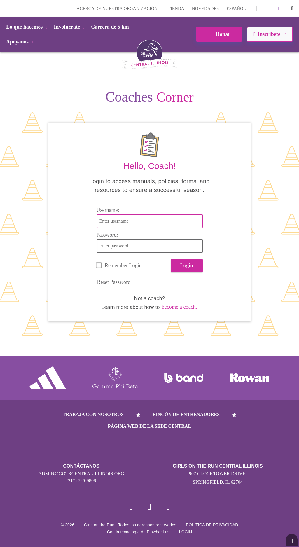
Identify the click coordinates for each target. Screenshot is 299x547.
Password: (107, 235)
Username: (108, 210)
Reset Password (114, 282)
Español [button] (237, 8)
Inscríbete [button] (269, 34)
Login (5, 8)
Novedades (205, 8)
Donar (219, 34)
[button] (292, 8)
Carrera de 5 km (110, 27)
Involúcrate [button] (70, 27)
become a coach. (179, 307)
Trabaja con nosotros (93, 414)
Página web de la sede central (149, 426)
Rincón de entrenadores (186, 414)
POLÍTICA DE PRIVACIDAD (212, 524)
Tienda (176, 8)
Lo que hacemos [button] (27, 27)
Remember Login (123, 265)
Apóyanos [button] (20, 42)
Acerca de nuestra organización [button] (118, 8)
